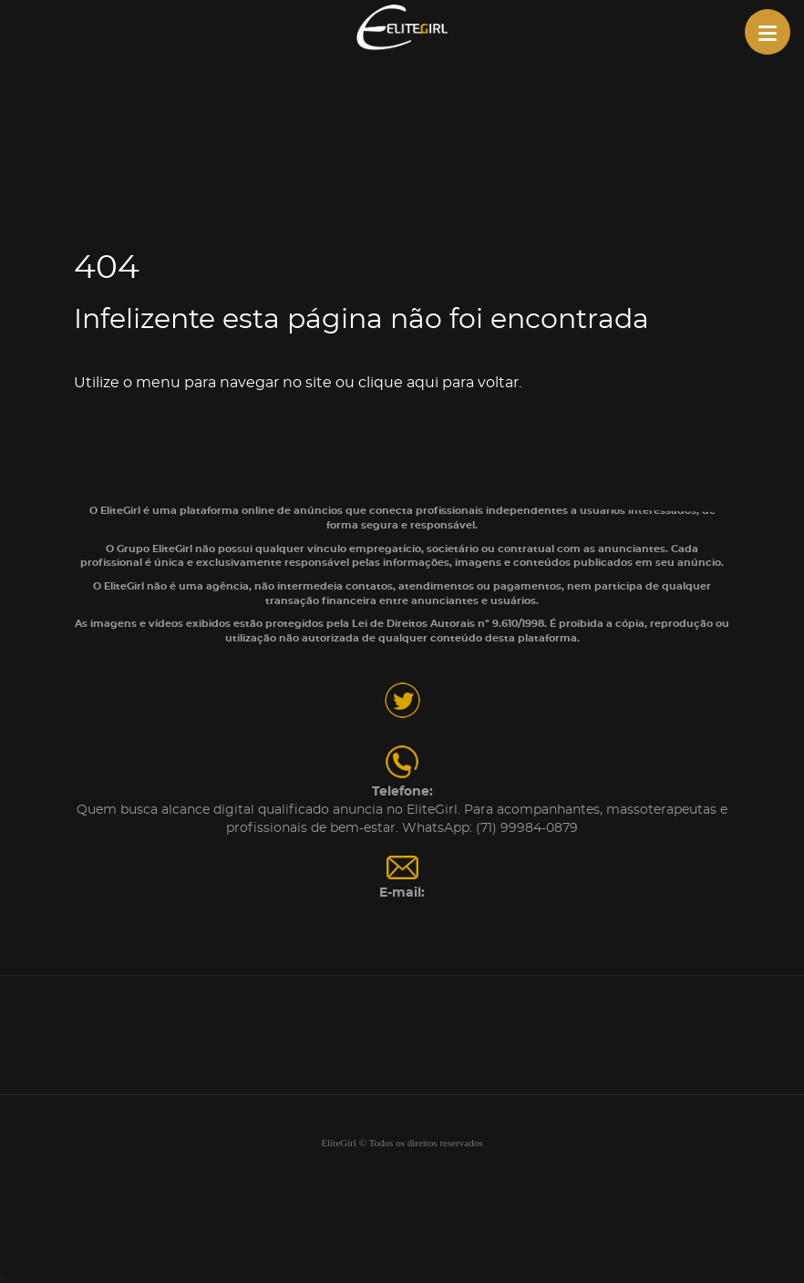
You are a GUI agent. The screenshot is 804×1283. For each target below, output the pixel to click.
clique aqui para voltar (438, 382)
